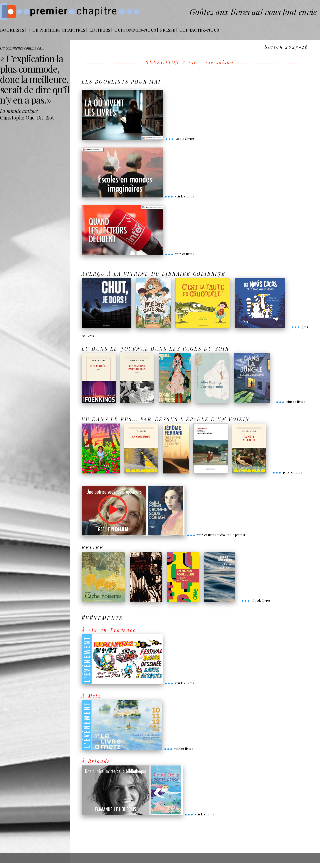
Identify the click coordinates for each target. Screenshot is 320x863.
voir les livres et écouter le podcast (216, 535)
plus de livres (290, 402)
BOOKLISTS (12, 30)
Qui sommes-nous (135, 30)
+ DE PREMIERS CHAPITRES (56, 30)
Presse (167, 30)
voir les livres (179, 139)
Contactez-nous (199, 30)
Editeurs (99, 30)
